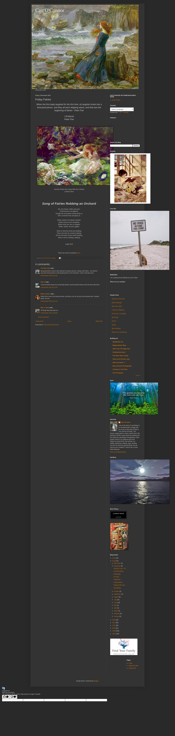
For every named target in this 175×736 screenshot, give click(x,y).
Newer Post (39, 321)
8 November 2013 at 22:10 (49, 301)
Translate (123, 112)
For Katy (116, 577)
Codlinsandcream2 (119, 352)
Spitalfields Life (118, 342)
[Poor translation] (13, 697)
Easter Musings (117, 302)
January (116, 616)
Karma (114, 321)
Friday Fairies (118, 582)
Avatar (114, 325)
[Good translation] (6, 697)
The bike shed (45, 268)
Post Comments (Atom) (51, 325)
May (115, 605)
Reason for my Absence (119, 332)
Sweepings (117, 574)
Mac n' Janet (45, 307)
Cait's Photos (116, 100)
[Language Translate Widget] (122, 109)
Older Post (99, 321)
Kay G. (43, 282)
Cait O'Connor (49, 10)
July (115, 600)
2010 (114, 625)
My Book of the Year (118, 299)
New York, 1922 (117, 306)
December (117, 563)
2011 (114, 622)
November (117, 566)
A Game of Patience (118, 310)
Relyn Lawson (45, 294)
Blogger (96, 681)
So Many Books (119, 571)
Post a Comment (43, 317)
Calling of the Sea (119, 585)
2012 (114, 620)
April (115, 608)
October (116, 591)
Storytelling (117, 588)
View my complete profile (118, 452)
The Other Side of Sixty (120, 355)
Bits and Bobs (116, 328)
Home (69, 321)
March (116, 611)
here (78, 253)
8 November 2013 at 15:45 (49, 287)
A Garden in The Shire (120, 369)
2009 (114, 628)
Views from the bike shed (121, 359)
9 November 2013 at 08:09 (49, 313)
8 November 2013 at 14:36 (49, 275)
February (117, 613)
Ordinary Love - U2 (120, 568)
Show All (138, 375)
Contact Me (132, 668)
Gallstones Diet (133, 665)
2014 (114, 558)
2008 (114, 631)
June (115, 602)
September (117, 594)
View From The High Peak (121, 349)
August (116, 597)
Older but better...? (119, 362)
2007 (114, 634)
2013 (114, 561)
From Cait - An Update (119, 313)
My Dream (115, 317)
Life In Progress (118, 373)
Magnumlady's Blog (119, 345)
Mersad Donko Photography (122, 366)
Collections (117, 579)
